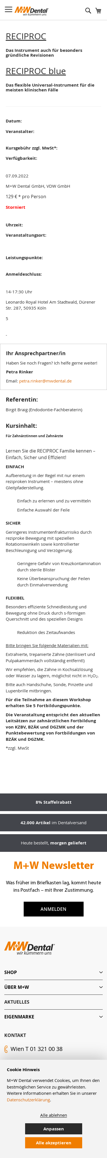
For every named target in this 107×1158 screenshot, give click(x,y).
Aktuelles (16, 1002)
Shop (10, 972)
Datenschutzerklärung (28, 1099)
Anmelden (53, 909)
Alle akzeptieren (53, 1143)
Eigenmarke (19, 1017)
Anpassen (53, 1129)
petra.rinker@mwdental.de (45, 381)
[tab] (53, 972)
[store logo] (32, 11)
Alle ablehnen (53, 1115)
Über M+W (16, 987)
